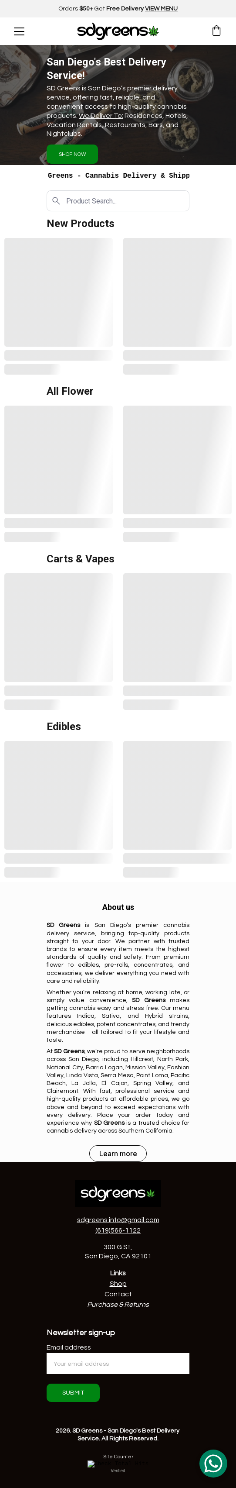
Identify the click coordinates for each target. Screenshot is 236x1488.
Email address (69, 1347)
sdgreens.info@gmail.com (118, 1219)
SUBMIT (73, 1393)
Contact (118, 1294)
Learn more (118, 1153)
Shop (118, 1283)
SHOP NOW (72, 154)
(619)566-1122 (118, 1230)
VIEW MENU (161, 9)
